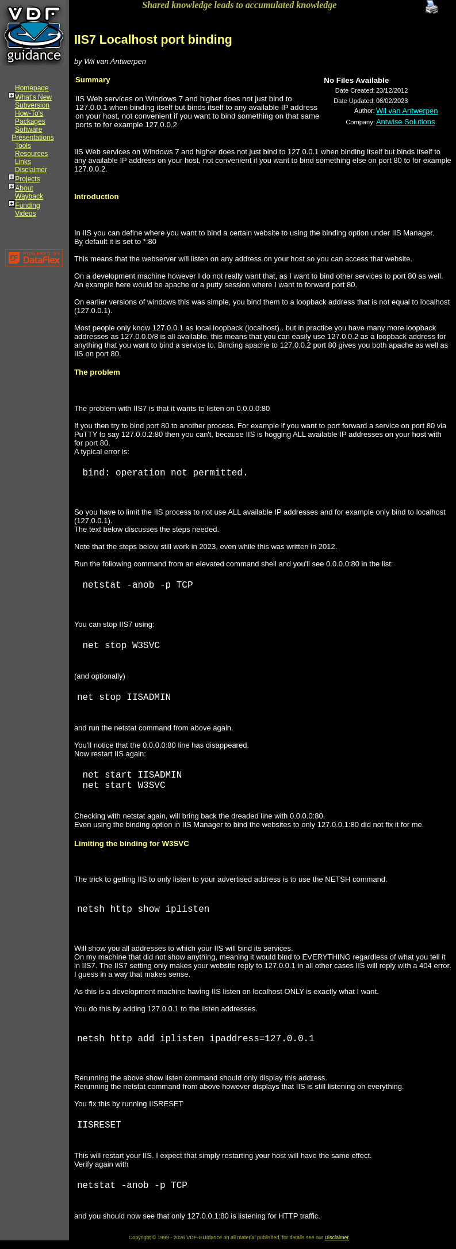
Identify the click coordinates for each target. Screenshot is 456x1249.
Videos (25, 214)
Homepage (32, 88)
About (24, 188)
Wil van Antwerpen (407, 110)
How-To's (29, 113)
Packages (30, 121)
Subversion (32, 105)
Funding (27, 205)
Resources (31, 154)
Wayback (29, 196)
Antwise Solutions (405, 121)
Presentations (32, 138)
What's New (33, 97)
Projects (27, 179)
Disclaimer (31, 170)
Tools (23, 146)
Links (23, 162)
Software (28, 129)
